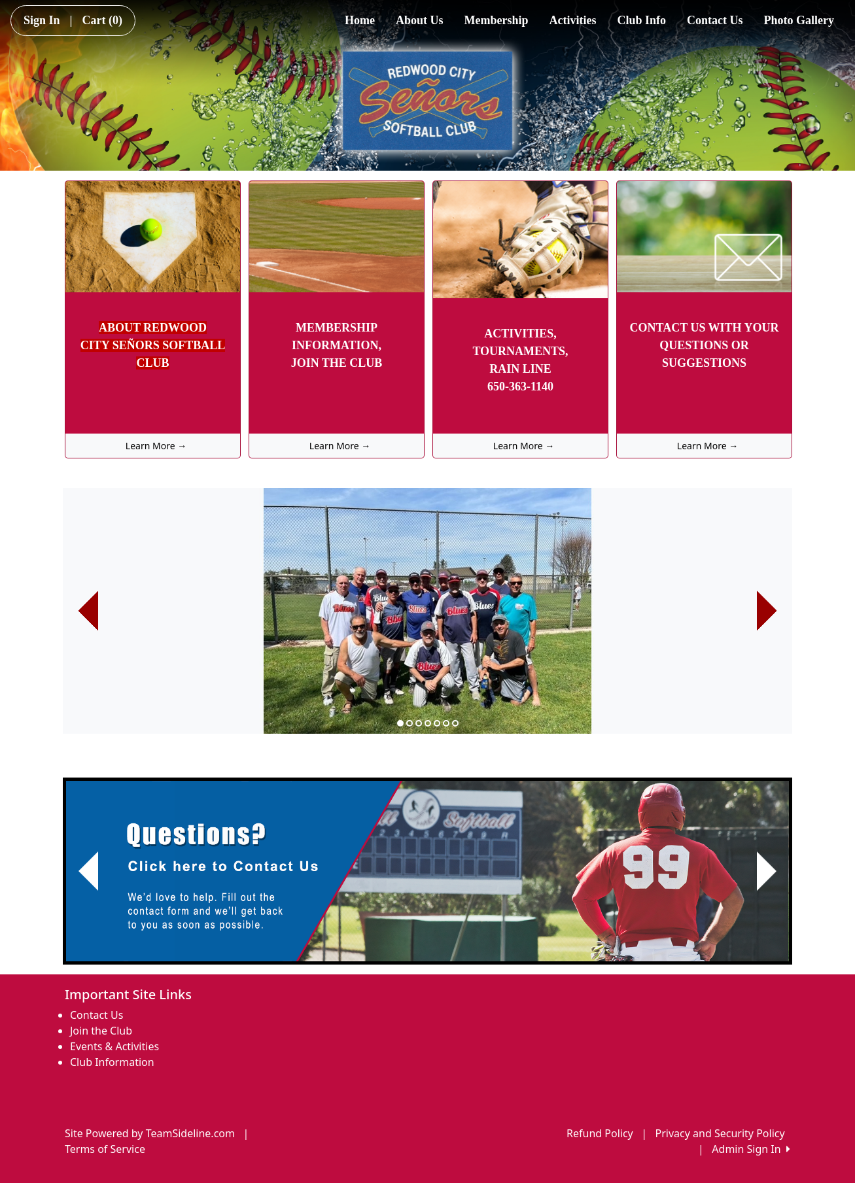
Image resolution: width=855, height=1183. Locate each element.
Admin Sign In (751, 1149)
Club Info (641, 20)
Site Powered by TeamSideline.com (150, 1133)
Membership (496, 20)
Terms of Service (105, 1149)
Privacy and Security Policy (720, 1133)
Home (360, 20)
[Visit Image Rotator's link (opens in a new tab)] (427, 871)
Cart (102, 20)
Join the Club (101, 1030)
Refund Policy (600, 1133)
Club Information (112, 1062)
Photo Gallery (799, 20)
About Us (420, 20)
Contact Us (715, 20)
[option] (427, 611)
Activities (573, 20)
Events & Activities (114, 1046)
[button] (88, 611)
